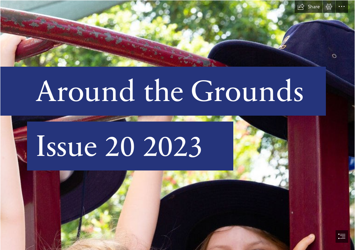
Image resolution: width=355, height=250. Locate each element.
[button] (308, 6)
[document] (177, 125)
